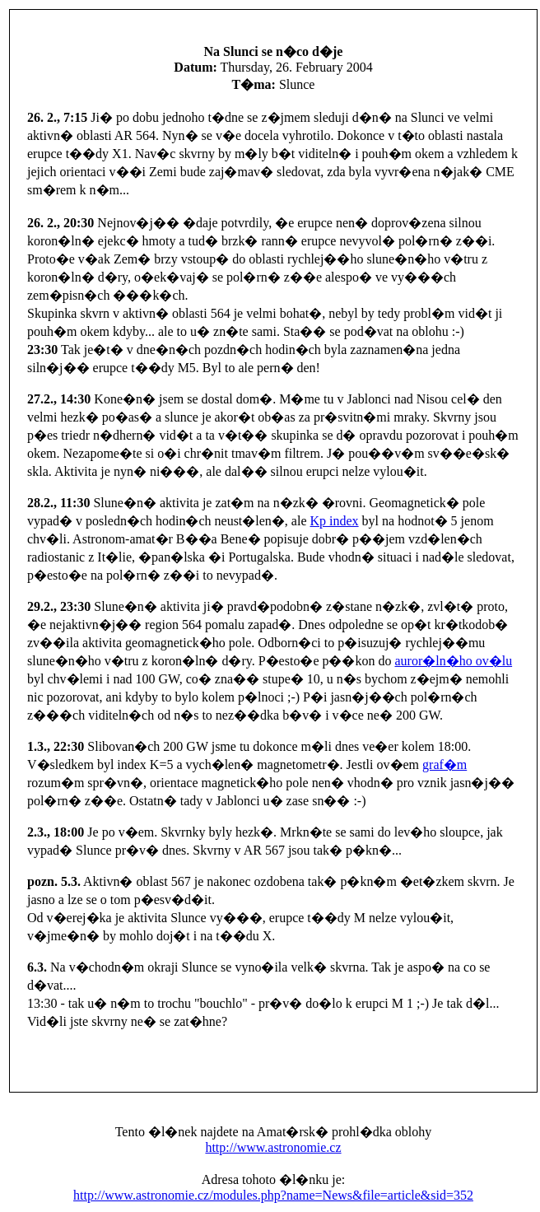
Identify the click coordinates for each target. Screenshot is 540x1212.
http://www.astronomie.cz (273, 1147)
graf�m (444, 764)
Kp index (334, 521)
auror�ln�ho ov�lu (453, 661)
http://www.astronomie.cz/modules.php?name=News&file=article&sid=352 (273, 1195)
